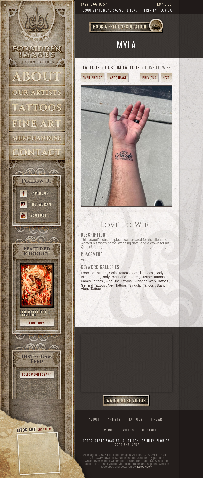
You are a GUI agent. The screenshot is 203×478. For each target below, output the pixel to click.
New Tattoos (117, 285)
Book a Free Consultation (136, 32)
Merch (109, 430)
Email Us (164, 4)
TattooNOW (144, 466)
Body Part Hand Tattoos (120, 277)
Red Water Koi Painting (33, 313)
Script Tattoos (119, 273)
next (166, 77)
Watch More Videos (126, 400)
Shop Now (37, 323)
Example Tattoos (93, 273)
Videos (128, 430)
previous (149, 77)
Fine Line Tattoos (119, 281)
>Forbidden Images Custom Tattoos (37, 54)
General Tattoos (93, 285)
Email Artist (92, 77)
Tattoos (37, 107)
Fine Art (37, 124)
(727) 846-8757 (94, 4)
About (37, 76)
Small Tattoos (142, 273)
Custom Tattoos (122, 67)
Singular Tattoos (141, 285)
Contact (37, 152)
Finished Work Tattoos (151, 281)
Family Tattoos (92, 281)
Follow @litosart (37, 374)
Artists (37, 92)
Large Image (118, 77)
